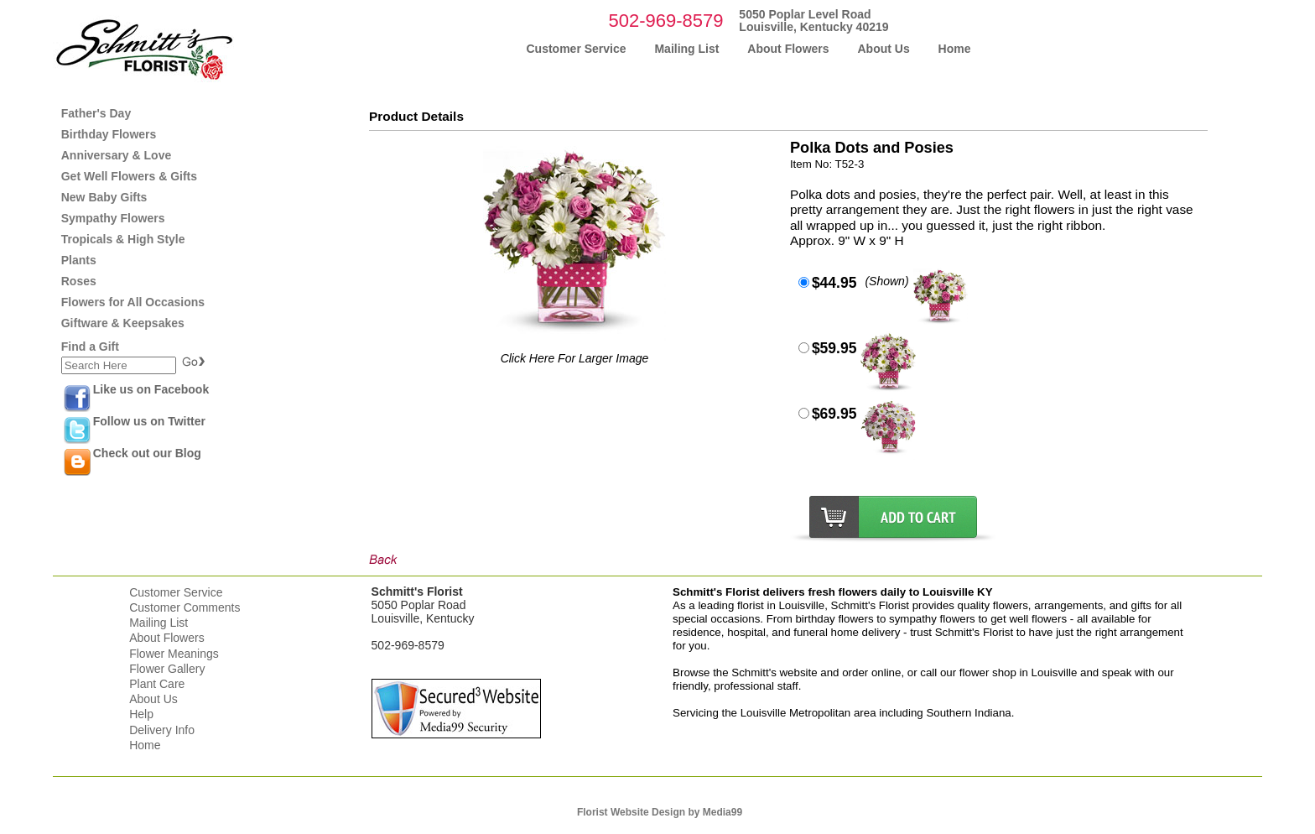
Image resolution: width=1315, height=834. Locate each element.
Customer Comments (184, 607)
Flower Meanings (174, 653)
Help (141, 714)
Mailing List (158, 622)
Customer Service (175, 592)
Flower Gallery (167, 668)
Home (144, 745)
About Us (153, 699)
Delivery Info (162, 730)
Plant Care (157, 684)
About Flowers (166, 637)
